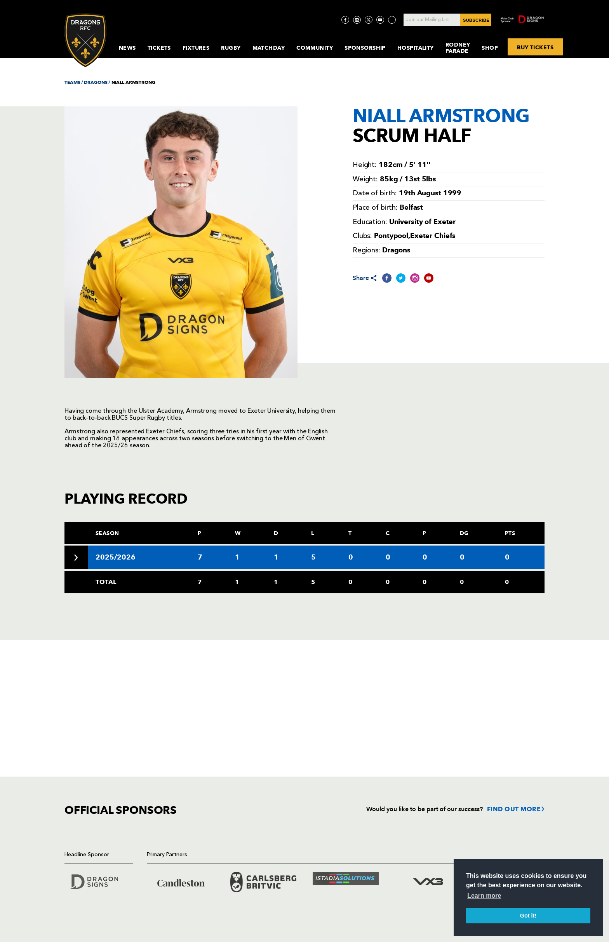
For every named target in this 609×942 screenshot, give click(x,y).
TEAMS (72, 82)
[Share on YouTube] (428, 278)
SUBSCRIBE (476, 20)
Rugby (230, 48)
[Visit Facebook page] (345, 20)
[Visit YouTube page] (380, 20)
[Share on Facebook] (387, 278)
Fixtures (196, 48)
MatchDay (268, 48)
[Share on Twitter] (400, 278)
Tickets (159, 48)
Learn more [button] (484, 895)
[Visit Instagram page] (357, 20)
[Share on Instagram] (414, 278)
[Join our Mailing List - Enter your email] (447, 20)
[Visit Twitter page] (368, 20)
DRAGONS (95, 82)
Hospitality (415, 48)
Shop (490, 48)
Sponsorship (365, 48)
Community (314, 48)
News (127, 48)
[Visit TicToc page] (392, 20)
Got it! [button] (528, 915)
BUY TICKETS (535, 47)
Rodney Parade (457, 48)
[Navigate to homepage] (85, 40)
